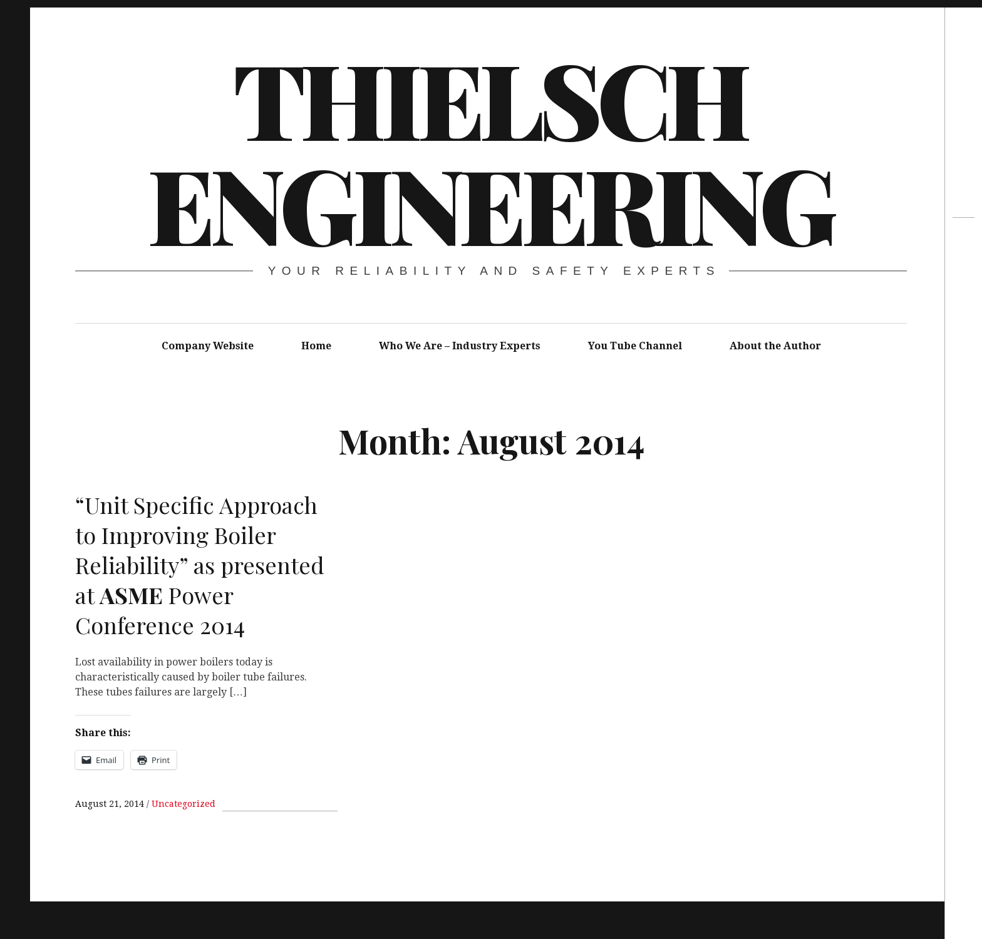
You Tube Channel (635, 346)
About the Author (775, 346)
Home (316, 346)
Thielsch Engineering (489, 150)
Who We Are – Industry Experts (459, 346)
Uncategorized (183, 804)
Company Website (208, 346)
